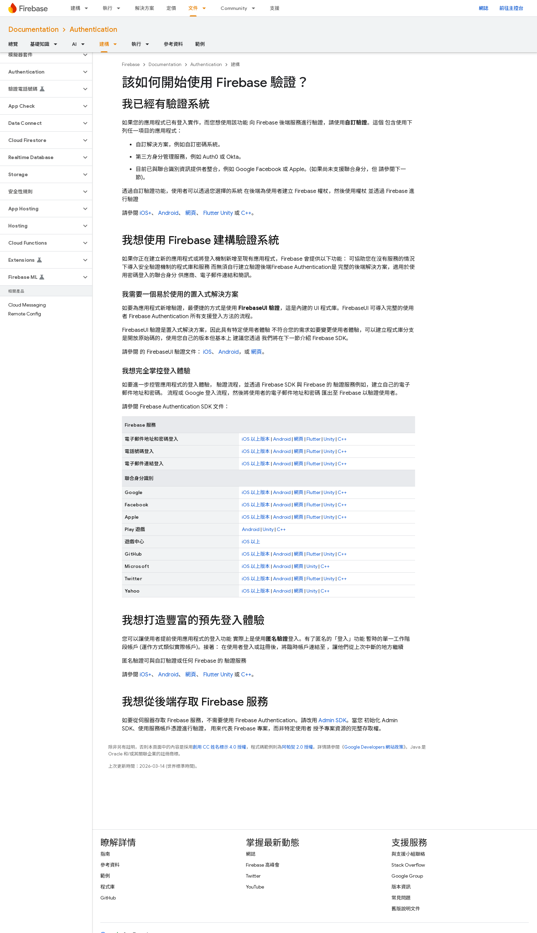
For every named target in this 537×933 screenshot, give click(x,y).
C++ (246, 213)
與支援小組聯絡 (408, 854)
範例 (200, 44)
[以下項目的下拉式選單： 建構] (88, 8)
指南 (105, 854)
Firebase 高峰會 (262, 865)
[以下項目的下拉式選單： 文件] (206, 8)
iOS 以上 (251, 542)
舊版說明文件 (405, 909)
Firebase (131, 64)
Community (234, 8)
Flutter (211, 213)
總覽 (13, 44)
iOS (207, 352)
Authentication (93, 29)
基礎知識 (39, 44)
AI (74, 44)
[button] (40, 54)
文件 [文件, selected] (193, 8)
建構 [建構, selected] (104, 44)
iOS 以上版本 (256, 439)
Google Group (407, 876)
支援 (274, 8)
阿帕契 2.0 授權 (297, 747)
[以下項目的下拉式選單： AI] (85, 44)
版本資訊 (401, 887)
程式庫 (107, 887)
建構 (75, 8)
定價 (171, 8)
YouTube (255, 887)
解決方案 (144, 8)
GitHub (108, 898)
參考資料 (173, 44)
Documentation (33, 29)
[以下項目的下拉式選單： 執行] (120, 8)
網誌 (483, 8)
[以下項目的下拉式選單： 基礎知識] (57, 44)
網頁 (190, 213)
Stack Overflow (408, 865)
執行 (107, 8)
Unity (227, 213)
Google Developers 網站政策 (373, 747)
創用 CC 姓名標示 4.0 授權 (219, 747)
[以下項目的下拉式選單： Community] (255, 8)
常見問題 (401, 898)
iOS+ (145, 213)
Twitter (253, 876)
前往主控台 (511, 8)
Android (168, 213)
